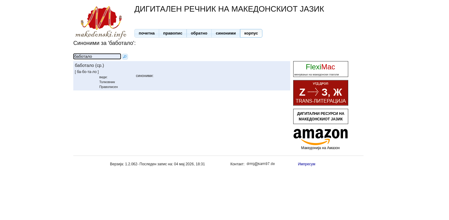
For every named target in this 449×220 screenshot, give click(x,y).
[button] (146, 33)
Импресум (306, 164)
